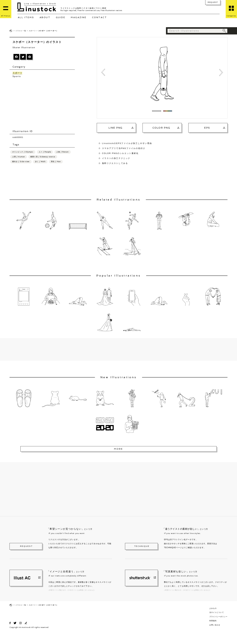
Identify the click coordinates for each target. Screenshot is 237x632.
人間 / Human (18, 157)
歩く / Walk (40, 162)
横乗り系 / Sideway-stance (42, 157)
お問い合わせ (214, 625)
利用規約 (213, 621)
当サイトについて (216, 612)
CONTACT (99, 17)
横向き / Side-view (21, 162)
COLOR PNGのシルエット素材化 (120, 153)
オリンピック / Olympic (22, 152)
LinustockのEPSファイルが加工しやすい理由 (127, 143)
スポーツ (32, 31)
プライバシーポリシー (218, 616)
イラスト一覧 (20, 31)
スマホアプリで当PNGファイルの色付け (123, 148)
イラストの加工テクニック (116, 158)
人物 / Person (62, 152)
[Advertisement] (44, 104)
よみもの (213, 608)
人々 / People (45, 152)
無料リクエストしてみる (115, 163)
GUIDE (60, 17)
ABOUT (45, 17)
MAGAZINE (78, 17)
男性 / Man (56, 162)
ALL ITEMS (26, 17)
